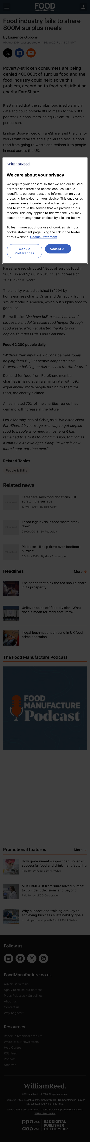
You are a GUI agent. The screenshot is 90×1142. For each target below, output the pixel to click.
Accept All (58, 249)
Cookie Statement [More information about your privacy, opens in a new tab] (43, 237)
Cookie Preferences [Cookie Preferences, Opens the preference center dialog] (24, 251)
